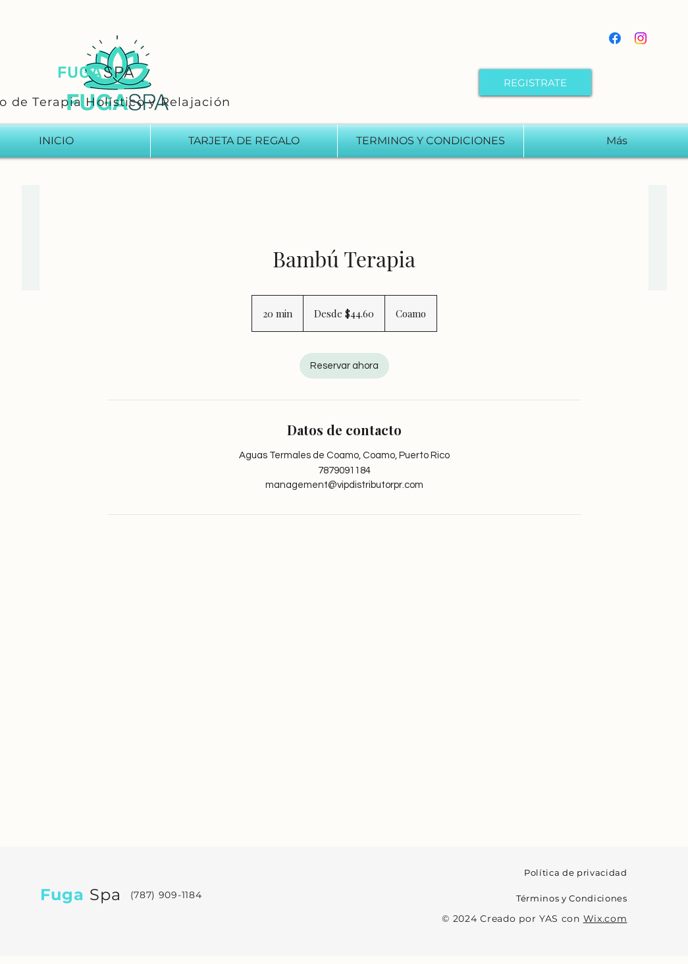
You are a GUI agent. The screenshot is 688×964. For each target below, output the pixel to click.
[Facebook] (615, 38)
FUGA (80, 72)
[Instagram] (640, 38)
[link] (344, 366)
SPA (119, 72)
